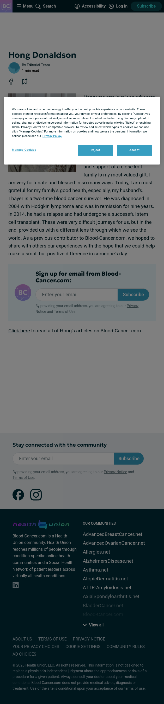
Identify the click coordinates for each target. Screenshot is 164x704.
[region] (82, 130)
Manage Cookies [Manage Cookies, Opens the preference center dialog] (24, 149)
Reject (95, 150)
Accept (134, 150)
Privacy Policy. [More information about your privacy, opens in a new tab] (52, 136)
